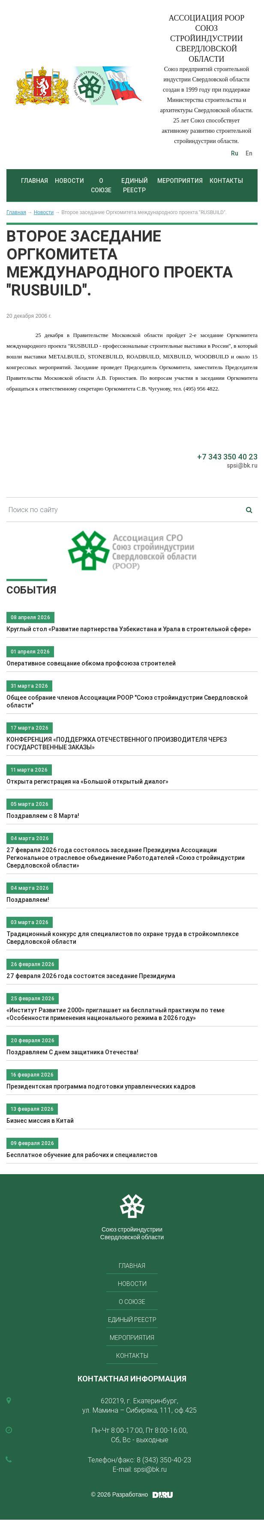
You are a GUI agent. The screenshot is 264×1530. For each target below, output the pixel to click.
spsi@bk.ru (242, 465)
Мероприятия (180, 181)
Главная (34, 181)
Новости (69, 181)
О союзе (101, 185)
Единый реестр (134, 185)
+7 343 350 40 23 (227, 457)
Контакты (226, 181)
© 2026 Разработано (119, 1494)
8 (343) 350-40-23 (164, 1459)
